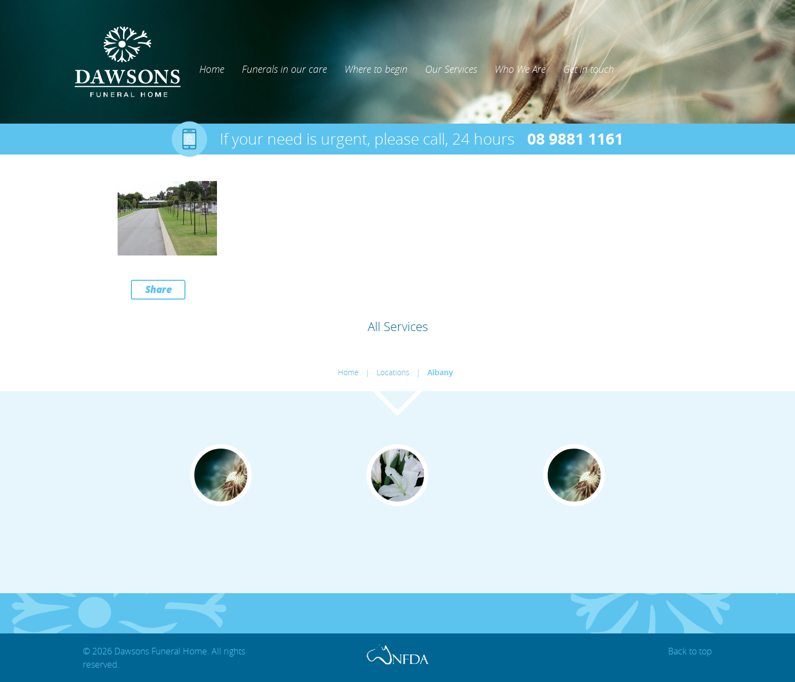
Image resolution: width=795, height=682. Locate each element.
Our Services (451, 69)
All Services (398, 326)
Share (158, 289)
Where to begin (375, 69)
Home (211, 69)
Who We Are (520, 69)
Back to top (690, 651)
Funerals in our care (284, 69)
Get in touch (588, 69)
